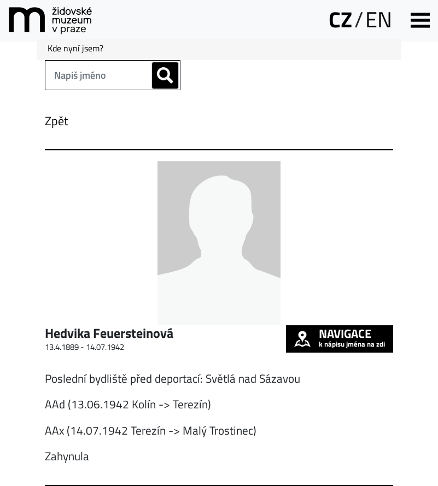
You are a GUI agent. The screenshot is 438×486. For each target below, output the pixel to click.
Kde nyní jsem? (75, 48)
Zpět (56, 121)
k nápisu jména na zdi (339, 337)
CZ (340, 19)
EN (378, 19)
